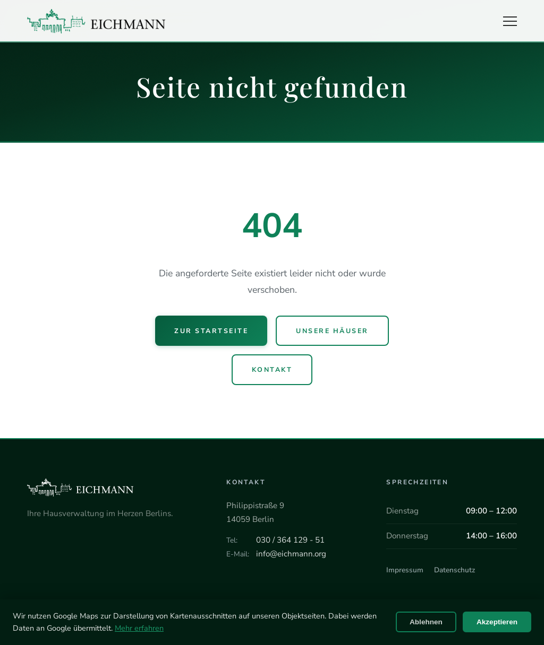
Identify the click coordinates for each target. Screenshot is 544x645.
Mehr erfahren (139, 628)
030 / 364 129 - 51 (290, 540)
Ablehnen (426, 622)
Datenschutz (454, 570)
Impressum (404, 570)
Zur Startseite (211, 330)
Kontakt (272, 369)
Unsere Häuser (332, 330)
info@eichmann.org (291, 553)
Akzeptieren (497, 622)
